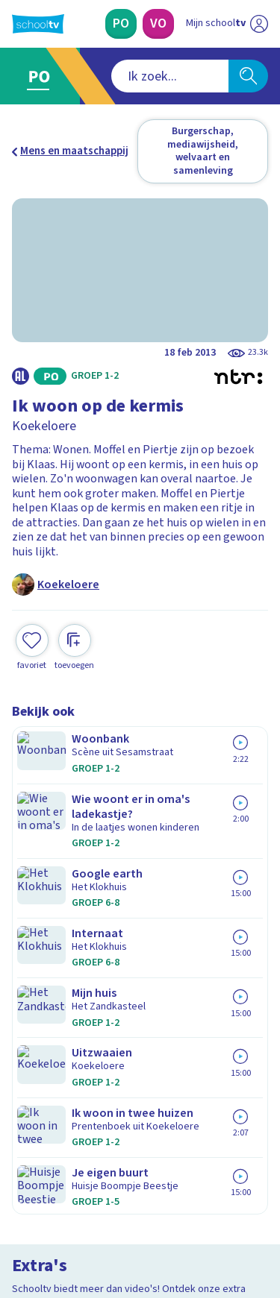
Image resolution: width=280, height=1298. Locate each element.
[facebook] (19, 1196)
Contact (36, 880)
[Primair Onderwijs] (121, 24)
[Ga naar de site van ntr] (212, 1228)
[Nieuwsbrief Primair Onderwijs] (140, 1050)
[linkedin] (85, 1196)
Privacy (34, 939)
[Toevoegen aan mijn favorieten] (32, 619)
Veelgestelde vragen (72, 900)
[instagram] (52, 1196)
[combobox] (120, 76)
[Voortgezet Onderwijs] (158, 24)
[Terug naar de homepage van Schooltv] (38, 24)
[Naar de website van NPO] (259, 24)
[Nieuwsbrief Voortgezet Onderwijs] (140, 1092)
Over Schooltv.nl (62, 920)
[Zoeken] (248, 76)
